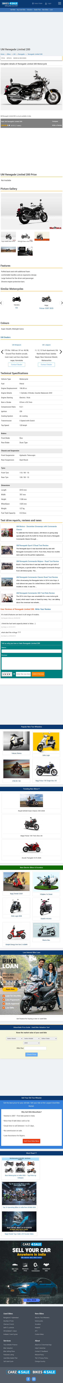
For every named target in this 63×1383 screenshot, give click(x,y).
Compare (55, 121)
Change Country (40, 1361)
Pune (12, 1321)
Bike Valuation (8, 1348)
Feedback (45, 1351)
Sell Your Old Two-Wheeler (31, 1098)
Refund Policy (39, 1355)
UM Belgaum (16, 345)
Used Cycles (14, 1334)
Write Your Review (43, 609)
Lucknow (11, 1328)
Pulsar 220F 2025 (46, 308)
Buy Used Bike (21, 10)
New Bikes (45, 10)
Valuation (30, 10)
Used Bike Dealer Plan (10, 1358)
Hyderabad (15, 1318)
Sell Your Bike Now (31, 1141)
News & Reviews (19, 58)
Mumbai (6, 1321)
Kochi (12, 1324)
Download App (47, 1345)
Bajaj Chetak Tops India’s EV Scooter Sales (19, 1223)
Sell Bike (12, 10)
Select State (37, 3)
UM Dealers (5, 337)
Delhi (5, 1328)
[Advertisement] (31, 29)
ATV (36, 1331)
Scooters (38, 1324)
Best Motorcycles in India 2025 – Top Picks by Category (20, 1168)
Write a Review (57, 125)
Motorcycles (39, 1321)
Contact (37, 1351)
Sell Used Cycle (8, 1361)
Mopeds (37, 1328)
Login (48, 3)
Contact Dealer (16, 364)
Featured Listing (8, 1355)
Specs (9, 58)
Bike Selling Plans (9, 1351)
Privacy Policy (43, 1358)
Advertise (42, 1348)
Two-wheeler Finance (10, 1345)
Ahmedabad (7, 1331)
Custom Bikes (39, 1334)
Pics (3, 58)
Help (36, 1348)
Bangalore (6, 1318)
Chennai (6, 1324)
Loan (51, 10)
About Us (38, 1345)
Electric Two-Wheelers (42, 1318)
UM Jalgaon (46, 345)
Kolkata (5, 1334)
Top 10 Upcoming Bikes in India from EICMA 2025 (19, 1195)
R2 (17, 308)
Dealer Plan (37, 10)
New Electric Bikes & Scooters (31, 867)
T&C (36, 1358)
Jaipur (15, 1331)
